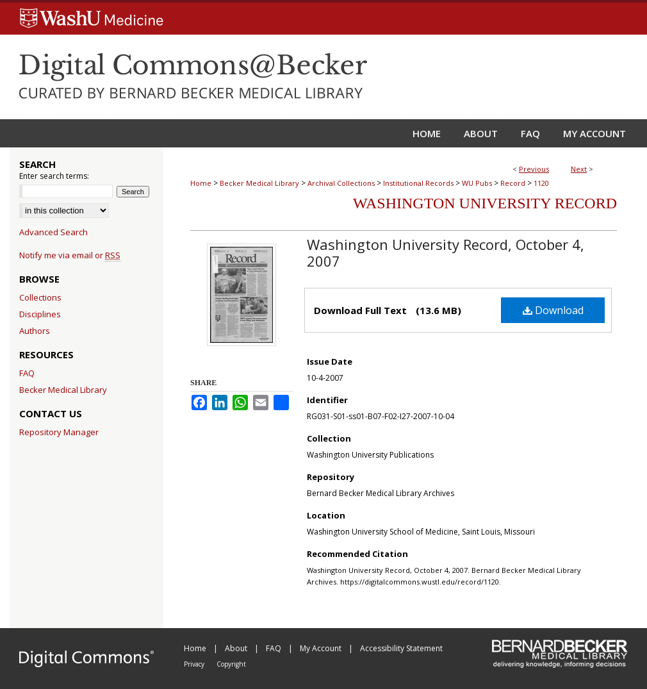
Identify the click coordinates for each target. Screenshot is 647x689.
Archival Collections (341, 183)
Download (553, 310)
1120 (541, 183)
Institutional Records (418, 183)
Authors (34, 330)
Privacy (195, 664)
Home (200, 183)
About (237, 648)
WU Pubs (477, 183)
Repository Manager (59, 432)
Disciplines (40, 314)
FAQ (27, 373)
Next (579, 169)
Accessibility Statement (401, 648)
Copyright (231, 664)
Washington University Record (485, 203)
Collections (40, 297)
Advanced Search (53, 232)
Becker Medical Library (259, 183)
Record (512, 183)
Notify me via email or (69, 255)
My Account (321, 648)
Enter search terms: (54, 175)
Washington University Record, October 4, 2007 (445, 252)
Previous (534, 169)
